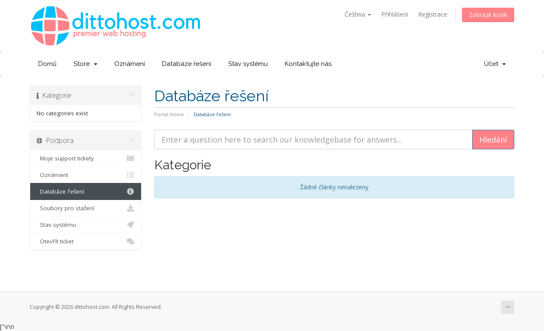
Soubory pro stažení (86, 208)
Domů (47, 64)
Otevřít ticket (86, 241)
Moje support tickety (86, 158)
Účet (495, 64)
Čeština (358, 14)
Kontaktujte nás (308, 64)
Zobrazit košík (488, 15)
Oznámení (129, 64)
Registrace (432, 14)
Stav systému (248, 64)
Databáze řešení (186, 64)
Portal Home (169, 114)
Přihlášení (394, 14)
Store (85, 64)
